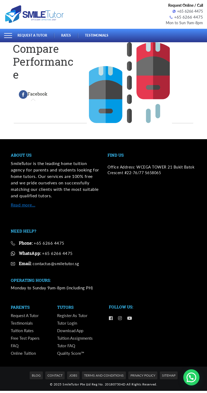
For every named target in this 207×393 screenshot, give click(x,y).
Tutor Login (67, 323)
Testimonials (100, 35)
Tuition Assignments (76, 339)
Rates (68, 35)
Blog (36, 378)
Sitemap (168, 378)
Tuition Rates (23, 331)
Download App (71, 331)
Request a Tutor (33, 35)
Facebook (33, 94)
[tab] (33, 93)
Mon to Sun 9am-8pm (184, 22)
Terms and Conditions (104, 378)
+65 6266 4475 (187, 11)
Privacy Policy (142, 378)
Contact (55, 378)
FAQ (15, 347)
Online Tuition (24, 355)
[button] (191, 377)
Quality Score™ (71, 355)
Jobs (73, 378)
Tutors (65, 307)
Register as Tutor (73, 315)
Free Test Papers (26, 339)
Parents (20, 307)
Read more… (23, 204)
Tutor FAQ (67, 347)
